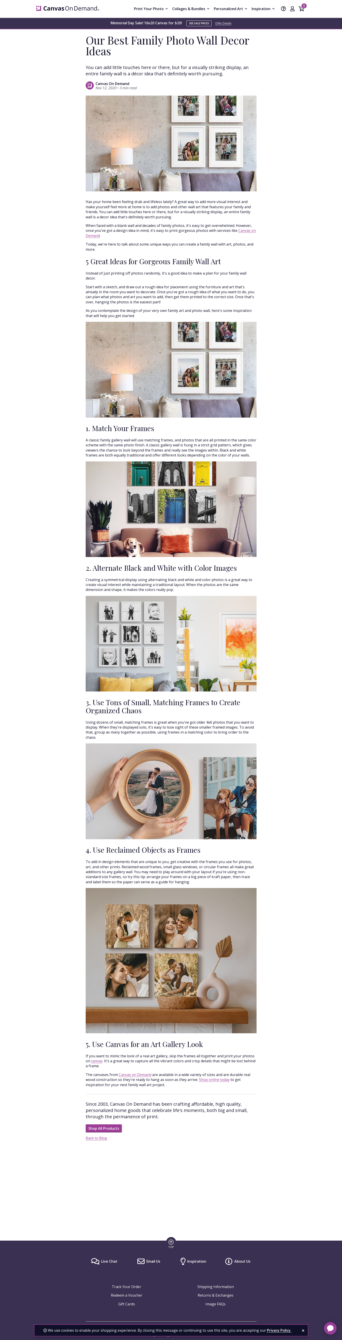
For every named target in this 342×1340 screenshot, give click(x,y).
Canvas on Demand (135, 1074)
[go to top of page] (171, 1244)
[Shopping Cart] (301, 9)
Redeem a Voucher (126, 1295)
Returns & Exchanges (215, 1295)
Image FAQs (216, 1304)
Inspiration (196, 1261)
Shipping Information (215, 1286)
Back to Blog (96, 1138)
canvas (97, 1060)
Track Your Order (126, 1286)
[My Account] (292, 9)
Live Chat (109, 1261)
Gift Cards (126, 1304)
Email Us (153, 1261)
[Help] (283, 9)
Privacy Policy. (279, 1330)
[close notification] (303, 1330)
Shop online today (214, 1079)
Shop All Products (103, 1128)
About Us (242, 1261)
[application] (330, 1328)
